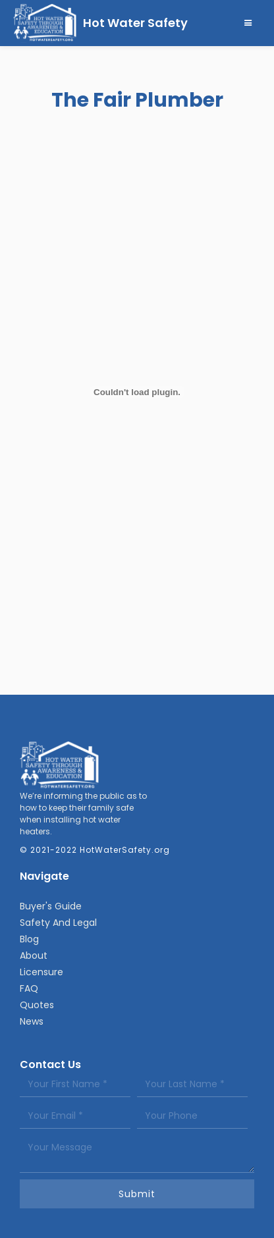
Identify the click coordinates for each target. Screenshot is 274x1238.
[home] (100, 23)
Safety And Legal (58, 922)
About (33, 955)
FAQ (29, 988)
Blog (29, 939)
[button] (248, 23)
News (31, 1021)
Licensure (41, 972)
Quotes (37, 1004)
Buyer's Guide (51, 906)
